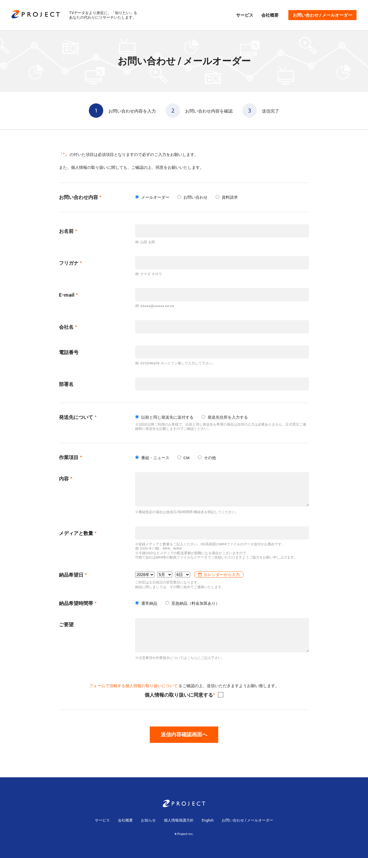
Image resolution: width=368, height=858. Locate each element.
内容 (65, 478)
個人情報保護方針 (179, 820)
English (208, 820)
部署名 (66, 384)
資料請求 (227, 197)
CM (183, 457)
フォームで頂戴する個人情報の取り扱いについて (133, 686)
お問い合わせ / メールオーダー (322, 15)
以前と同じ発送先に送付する (164, 417)
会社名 (68, 327)
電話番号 (68, 352)
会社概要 (270, 15)
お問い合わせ (192, 197)
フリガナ (70, 263)
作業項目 (70, 457)
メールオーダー (152, 197)
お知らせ (148, 820)
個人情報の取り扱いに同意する (180, 695)
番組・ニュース (152, 457)
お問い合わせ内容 (80, 197)
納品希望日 (73, 575)
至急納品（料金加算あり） (192, 603)
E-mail (68, 295)
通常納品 (146, 603)
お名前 (68, 231)
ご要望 (66, 624)
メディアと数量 (78, 533)
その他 (207, 457)
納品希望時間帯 (78, 603)
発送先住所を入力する (225, 417)
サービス (244, 15)
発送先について (78, 417)
